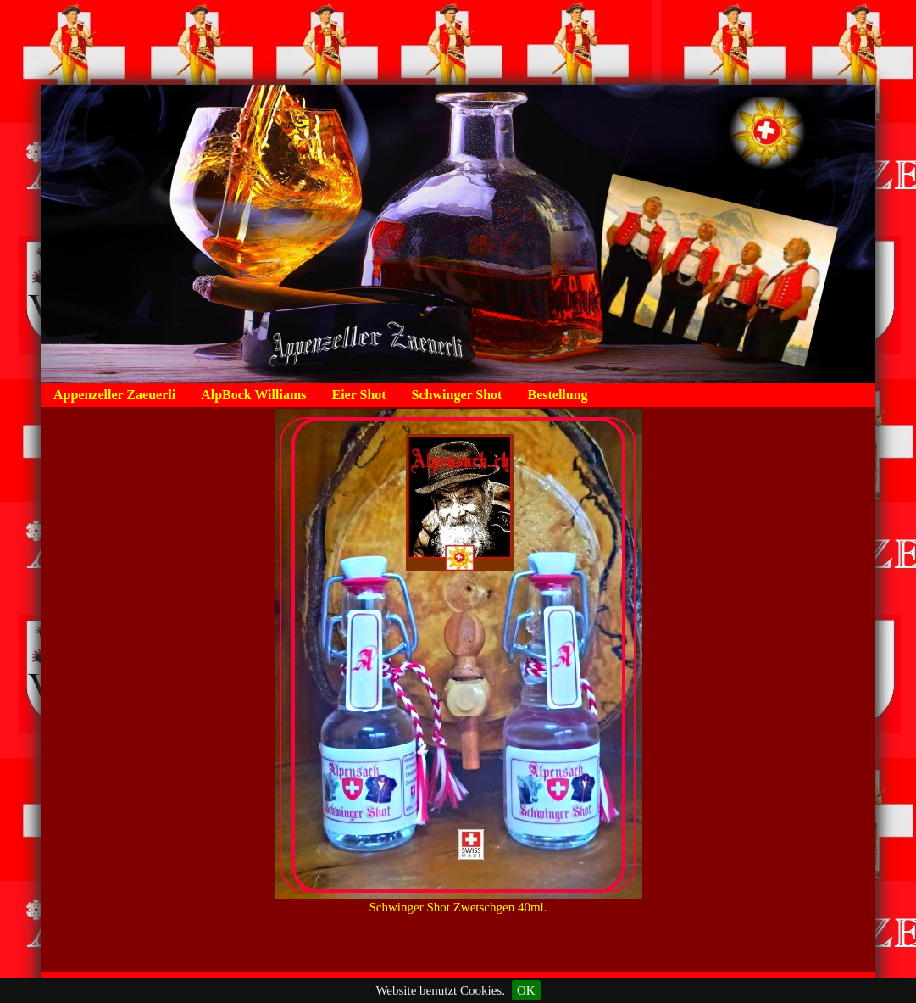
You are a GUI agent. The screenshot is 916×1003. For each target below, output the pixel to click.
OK (526, 990)
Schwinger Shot (457, 394)
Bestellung (557, 394)
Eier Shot (358, 394)
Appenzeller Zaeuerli (114, 394)
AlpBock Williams (253, 394)
